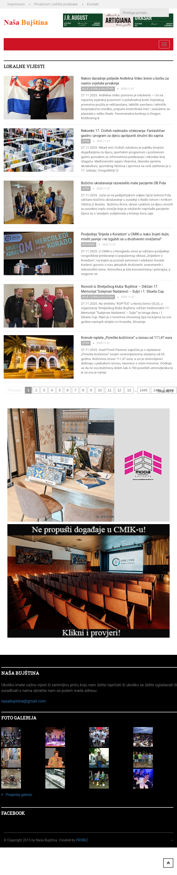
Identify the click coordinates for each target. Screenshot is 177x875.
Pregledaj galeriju (16, 795)
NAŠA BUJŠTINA (20, 673)
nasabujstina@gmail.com (23, 701)
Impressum (16, 4)
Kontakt (93, 4)
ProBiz (82, 840)
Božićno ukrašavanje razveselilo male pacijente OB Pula (123, 183)
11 (110, 390)
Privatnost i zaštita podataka (56, 4)
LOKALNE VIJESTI (24, 66)
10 (100, 390)
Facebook (13, 813)
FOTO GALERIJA (18, 718)
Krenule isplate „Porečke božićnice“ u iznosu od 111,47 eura (126, 338)
